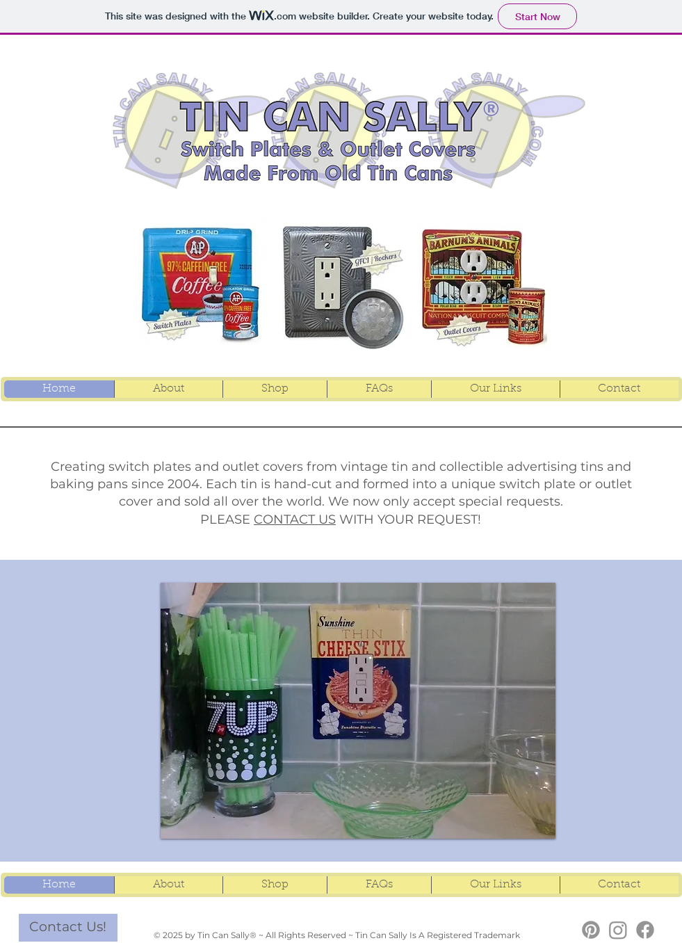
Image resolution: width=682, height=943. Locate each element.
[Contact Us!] (68, 928)
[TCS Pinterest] (591, 930)
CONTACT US (295, 519)
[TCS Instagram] (618, 930)
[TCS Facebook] (645, 930)
